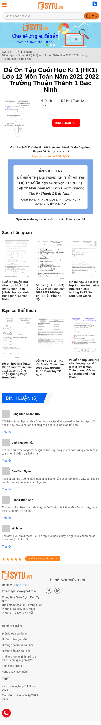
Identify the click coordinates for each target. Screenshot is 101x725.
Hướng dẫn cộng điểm (15, 639)
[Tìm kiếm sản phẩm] (50, 15)
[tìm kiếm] (91, 15)
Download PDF (66, 122)
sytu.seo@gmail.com (23, 591)
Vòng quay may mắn (14, 671)
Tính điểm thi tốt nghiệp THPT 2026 (20, 697)
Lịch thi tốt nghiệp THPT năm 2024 (19, 688)
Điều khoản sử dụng (14, 633)
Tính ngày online (12, 665)
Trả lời (7, 432)
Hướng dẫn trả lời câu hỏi (17, 645)
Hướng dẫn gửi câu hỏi (16, 650)
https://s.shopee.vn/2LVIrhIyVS (50, 156)
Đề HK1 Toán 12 (72, 100)
